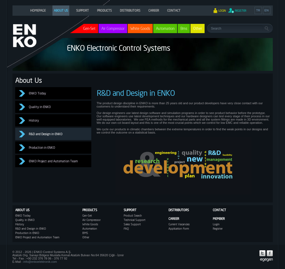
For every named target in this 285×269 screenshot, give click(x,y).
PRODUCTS (104, 10)
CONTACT (173, 10)
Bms (183, 28)
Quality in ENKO (40, 107)
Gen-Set (87, 215)
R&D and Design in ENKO (45, 134)
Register (218, 228)
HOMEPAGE (38, 10)
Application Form (178, 228)
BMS (85, 233)
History (34, 120)
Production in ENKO (42, 147)
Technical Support (134, 220)
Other (197, 28)
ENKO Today (37, 93)
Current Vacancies (179, 224)
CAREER (153, 10)
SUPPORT (82, 10)
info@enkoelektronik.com (40, 261)
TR (258, 10)
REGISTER (240, 10)
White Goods (140, 28)
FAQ (126, 228)
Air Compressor (112, 28)
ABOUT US (61, 10)
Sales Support (132, 224)
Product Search (133, 215)
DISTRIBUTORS (130, 10)
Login (216, 224)
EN (266, 10)
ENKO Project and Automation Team (53, 161)
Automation (165, 28)
